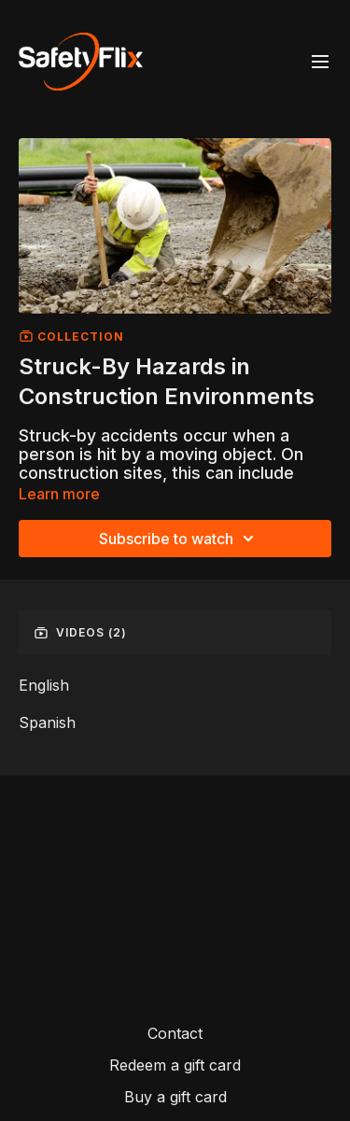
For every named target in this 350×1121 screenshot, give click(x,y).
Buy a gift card (175, 1096)
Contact (175, 1033)
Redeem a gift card (175, 1065)
